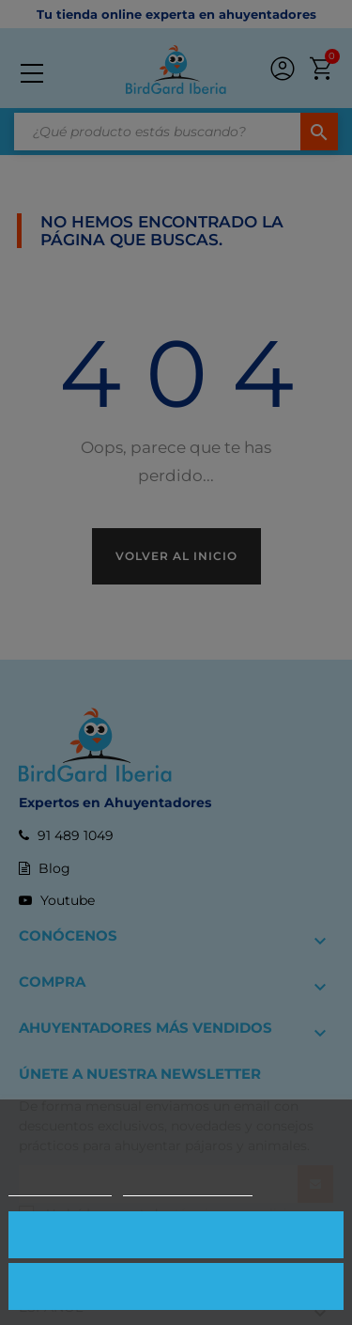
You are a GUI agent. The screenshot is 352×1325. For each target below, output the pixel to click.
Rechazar (175, 1286)
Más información (60, 1187)
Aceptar (175, 1234)
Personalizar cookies (188, 1187)
